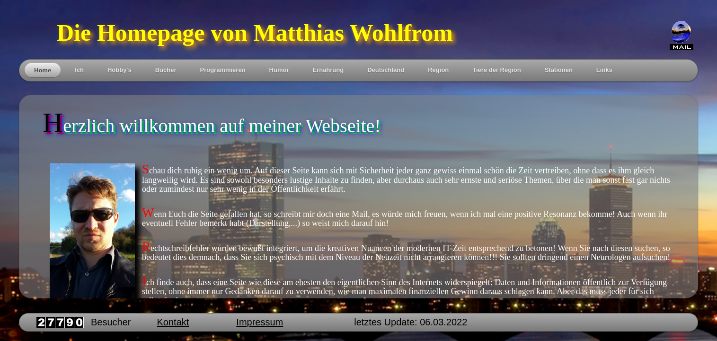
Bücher (166, 69)
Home (42, 70)
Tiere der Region (496, 69)
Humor (279, 69)
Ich (79, 69)
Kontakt (173, 322)
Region (438, 69)
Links (604, 69)
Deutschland (385, 69)
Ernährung (328, 69)
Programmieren (222, 69)
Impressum (259, 322)
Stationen (559, 69)
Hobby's (119, 69)
